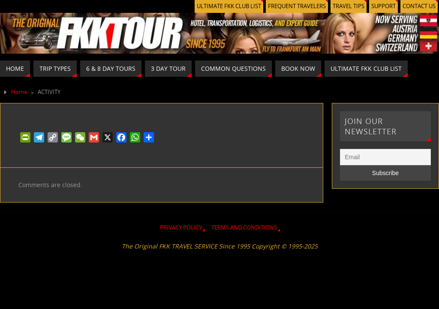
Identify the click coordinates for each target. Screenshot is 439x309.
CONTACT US (419, 6)
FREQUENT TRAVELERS (297, 6)
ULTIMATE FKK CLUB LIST (229, 6)
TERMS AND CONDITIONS (244, 227)
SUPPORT (383, 6)
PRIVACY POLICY (181, 227)
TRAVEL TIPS (348, 6)
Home (19, 92)
